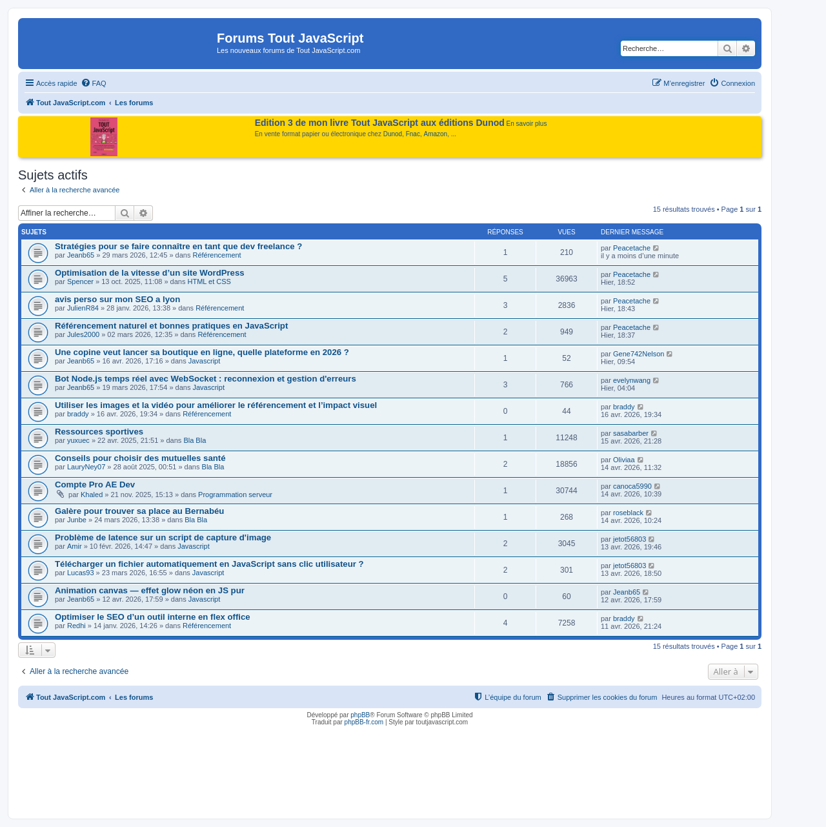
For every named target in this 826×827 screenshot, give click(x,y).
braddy (78, 414)
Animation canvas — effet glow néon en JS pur (150, 590)
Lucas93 (80, 573)
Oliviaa (624, 460)
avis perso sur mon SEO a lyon (117, 299)
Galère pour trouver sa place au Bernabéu (139, 511)
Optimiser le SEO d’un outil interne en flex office (152, 617)
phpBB (360, 715)
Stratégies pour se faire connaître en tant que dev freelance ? (178, 246)
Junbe (76, 520)
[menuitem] (93, 83)
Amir (74, 546)
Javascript (204, 361)
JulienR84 (83, 308)
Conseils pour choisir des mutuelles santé (140, 458)
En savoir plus (527, 123)
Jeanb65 (80, 255)
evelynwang (631, 380)
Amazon (436, 134)
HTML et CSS (209, 281)
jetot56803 (629, 539)
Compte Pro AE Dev (95, 484)
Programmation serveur (235, 494)
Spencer (80, 281)
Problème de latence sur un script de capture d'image (163, 537)
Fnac (413, 134)
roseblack (628, 512)
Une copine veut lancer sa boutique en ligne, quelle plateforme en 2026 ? (202, 352)
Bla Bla (194, 440)
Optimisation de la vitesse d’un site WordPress (150, 273)
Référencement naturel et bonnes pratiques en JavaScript (171, 326)
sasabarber (631, 433)
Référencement (216, 255)
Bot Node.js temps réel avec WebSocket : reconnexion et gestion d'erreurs (205, 378)
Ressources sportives (99, 431)
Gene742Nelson (639, 354)
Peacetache (631, 248)
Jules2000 (83, 334)
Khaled (92, 494)
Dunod (392, 134)
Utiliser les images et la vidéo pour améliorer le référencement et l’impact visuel (216, 405)
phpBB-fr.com (364, 722)
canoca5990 (632, 486)
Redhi (76, 625)
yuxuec (78, 440)
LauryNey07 (86, 467)
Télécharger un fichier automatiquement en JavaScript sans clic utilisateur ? (209, 564)
